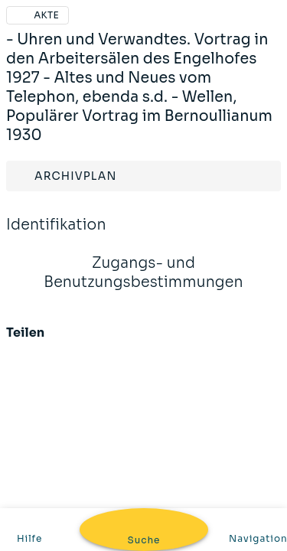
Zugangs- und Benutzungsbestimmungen (143, 282)
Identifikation (56, 235)
